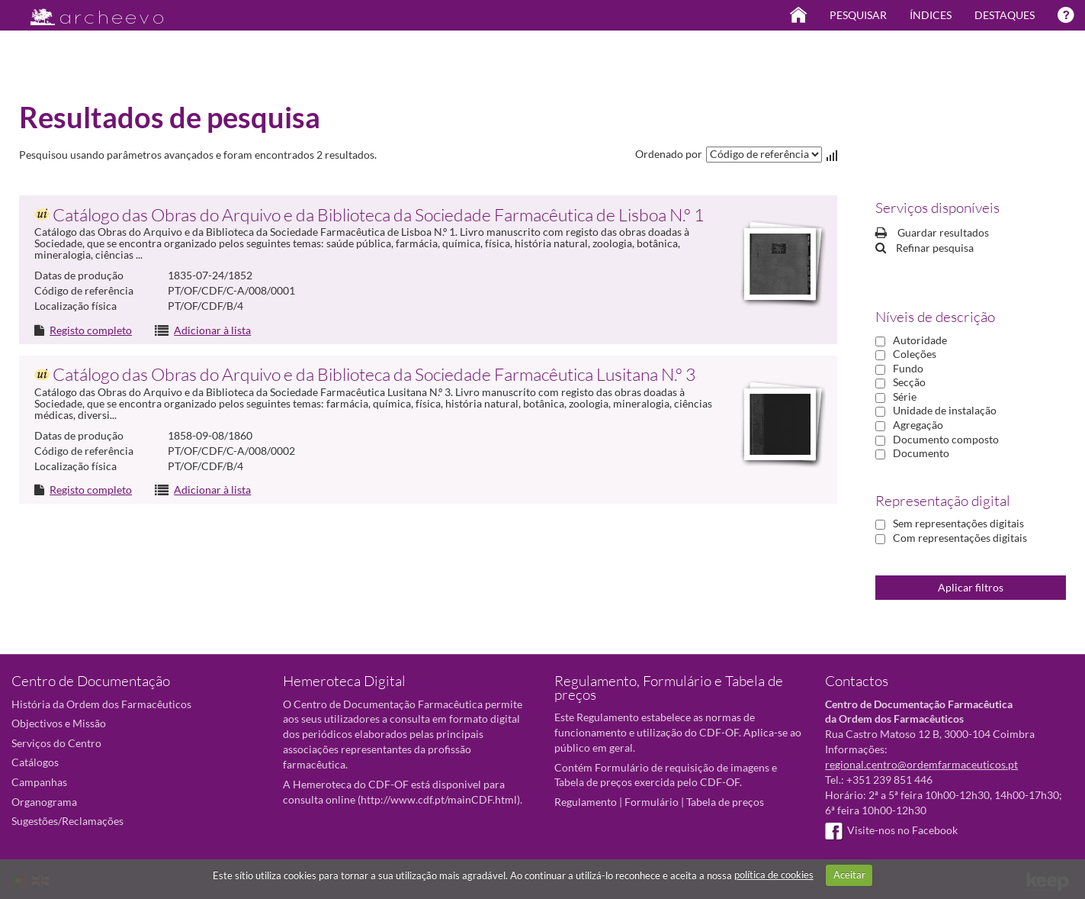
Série (904, 396)
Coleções (914, 353)
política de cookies (774, 874)
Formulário (651, 801)
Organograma (44, 801)
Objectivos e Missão (58, 723)
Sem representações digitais (958, 523)
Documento (921, 452)
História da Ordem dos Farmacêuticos (101, 704)
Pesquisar (858, 14)
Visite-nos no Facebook (891, 829)
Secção (909, 381)
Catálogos (35, 762)
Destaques (1004, 14)
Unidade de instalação (945, 410)
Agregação (918, 424)
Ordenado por (668, 153)
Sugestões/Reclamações (67, 820)
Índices (931, 14)
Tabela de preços (725, 801)
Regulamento (585, 801)
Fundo (908, 368)
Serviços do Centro (56, 742)
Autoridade (920, 340)
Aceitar (849, 874)
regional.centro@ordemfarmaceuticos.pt (921, 764)
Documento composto (946, 439)
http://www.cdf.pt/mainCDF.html (439, 799)
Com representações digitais (960, 537)
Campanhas (39, 781)
